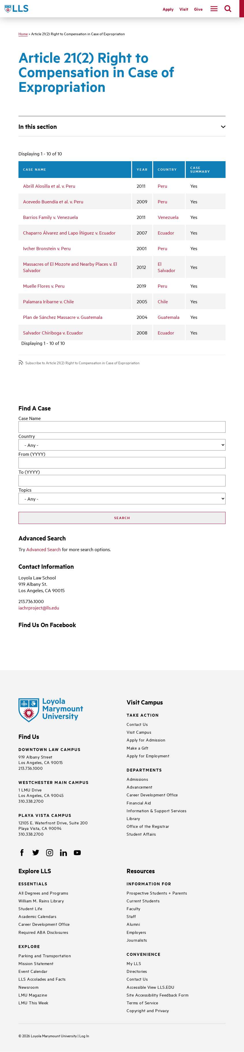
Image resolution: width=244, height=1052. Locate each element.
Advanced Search (43, 549)
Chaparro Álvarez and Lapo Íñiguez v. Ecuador (69, 232)
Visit (183, 9)
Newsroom (28, 987)
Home (23, 33)
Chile (163, 301)
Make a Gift (138, 747)
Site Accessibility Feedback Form (157, 994)
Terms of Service (142, 1002)
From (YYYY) (31, 454)
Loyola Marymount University (50, 1035)
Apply (168, 9)
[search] (228, 9)
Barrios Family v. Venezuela (50, 217)
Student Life (30, 908)
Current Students (143, 900)
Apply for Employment (148, 755)
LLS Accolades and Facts (42, 979)
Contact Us (137, 724)
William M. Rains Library (41, 900)
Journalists (137, 940)
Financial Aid (139, 802)
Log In (84, 1035)
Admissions (137, 779)
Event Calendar (32, 971)
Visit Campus (139, 732)
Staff (131, 916)
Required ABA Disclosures (43, 932)
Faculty (133, 908)
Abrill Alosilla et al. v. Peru (49, 186)
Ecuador (166, 232)
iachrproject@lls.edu (38, 607)
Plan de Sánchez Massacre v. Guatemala (62, 317)
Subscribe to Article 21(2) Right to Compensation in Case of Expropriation (82, 362)
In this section (37, 126)
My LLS (134, 963)
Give (198, 9)
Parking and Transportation (44, 955)
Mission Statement (36, 963)
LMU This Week (33, 1002)
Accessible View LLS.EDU (150, 987)
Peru (162, 186)
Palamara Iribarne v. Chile (48, 301)
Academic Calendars (37, 916)
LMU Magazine (32, 994)
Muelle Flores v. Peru (44, 285)
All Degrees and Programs (43, 892)
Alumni (133, 924)
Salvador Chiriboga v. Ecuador (53, 332)
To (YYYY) (29, 472)
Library (133, 818)
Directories (137, 971)
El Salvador (166, 267)
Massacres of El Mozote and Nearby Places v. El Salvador (70, 267)
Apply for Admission (146, 739)
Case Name (29, 418)
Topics (24, 489)
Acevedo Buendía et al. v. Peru (53, 201)
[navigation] (214, 9)
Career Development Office (152, 794)
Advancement (140, 786)
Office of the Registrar (148, 826)
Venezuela (168, 217)
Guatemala (168, 317)
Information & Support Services (156, 810)
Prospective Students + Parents (157, 892)
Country (26, 436)
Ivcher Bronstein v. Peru (47, 248)
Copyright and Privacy (148, 1010)
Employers (136, 932)
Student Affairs (141, 834)
